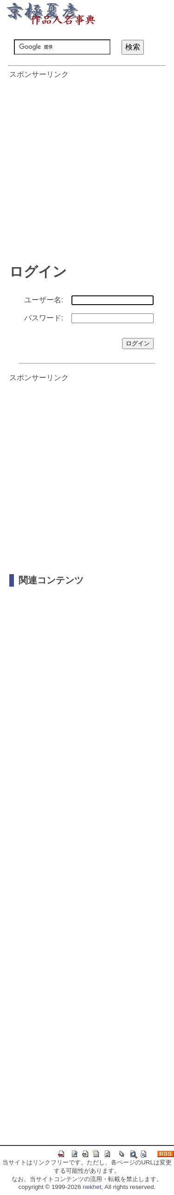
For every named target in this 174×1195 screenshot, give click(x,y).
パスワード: (43, 318)
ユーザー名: (43, 300)
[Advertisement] (87, 166)
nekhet (92, 1186)
